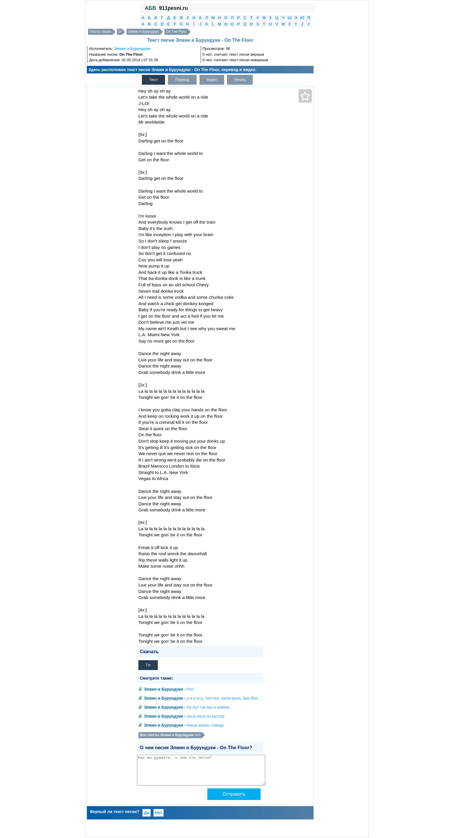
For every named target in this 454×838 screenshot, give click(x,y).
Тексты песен (100, 32)
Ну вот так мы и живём (208, 707)
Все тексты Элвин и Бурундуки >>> (170, 735)
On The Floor (176, 32)
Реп (190, 689)
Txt (148, 665)
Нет (158, 812)
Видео (212, 80)
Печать (240, 80)
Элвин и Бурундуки (143, 32)
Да (146, 812)
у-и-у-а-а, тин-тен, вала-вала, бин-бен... (224, 698)
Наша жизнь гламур (205, 725)
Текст (153, 80)
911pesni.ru (173, 8)
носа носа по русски (205, 716)
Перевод (182, 80)
